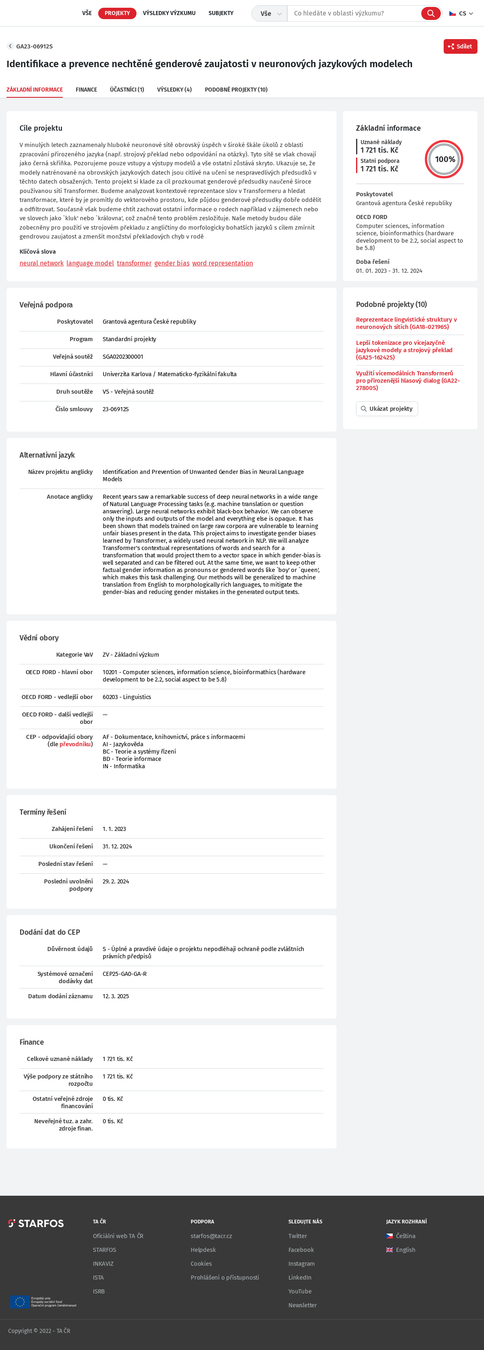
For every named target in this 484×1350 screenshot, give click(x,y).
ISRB (99, 1291)
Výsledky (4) (174, 89)
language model (90, 263)
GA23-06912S (34, 46)
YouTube (300, 1291)
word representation (222, 263)
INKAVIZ (103, 1263)
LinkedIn (299, 1277)
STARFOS (104, 1250)
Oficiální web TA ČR (118, 1236)
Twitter (297, 1236)
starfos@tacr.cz (211, 1236)
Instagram (301, 1263)
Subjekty (221, 13)
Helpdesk (203, 1250)
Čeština (406, 1236)
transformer (134, 263)
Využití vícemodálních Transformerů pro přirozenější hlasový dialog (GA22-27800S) (408, 381)
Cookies (201, 1263)
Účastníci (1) (127, 89)
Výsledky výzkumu (169, 13)
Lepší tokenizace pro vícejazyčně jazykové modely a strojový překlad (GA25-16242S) (404, 350)
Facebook (301, 1250)
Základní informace (35, 89)
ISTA (98, 1277)
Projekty (117, 13)
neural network (42, 263)
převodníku (75, 744)
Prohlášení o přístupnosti (225, 1277)
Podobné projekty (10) (236, 89)
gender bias (171, 263)
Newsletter (302, 1305)
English (406, 1250)
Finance (86, 89)
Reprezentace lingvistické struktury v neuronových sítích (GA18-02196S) (406, 323)
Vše (87, 13)
